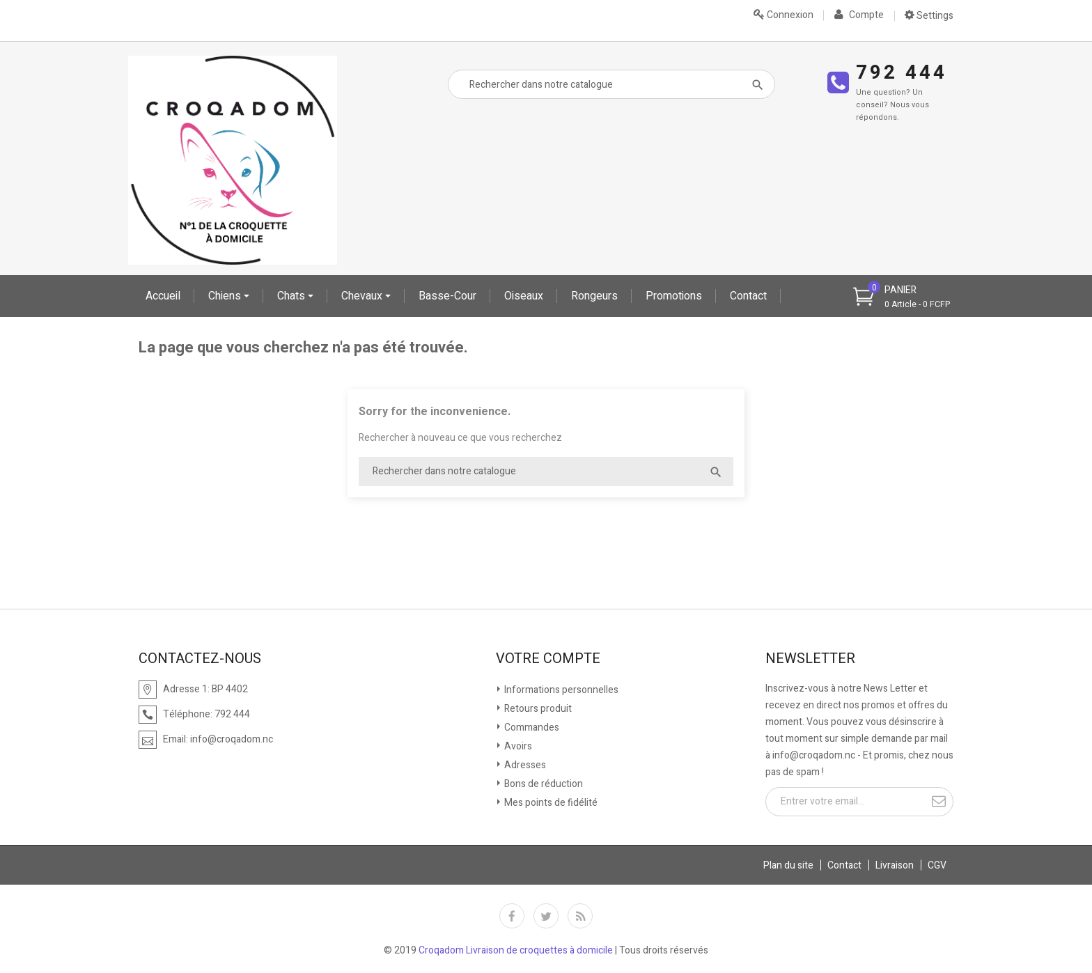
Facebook (511, 915)
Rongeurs (594, 296)
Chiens (226, 296)
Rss (580, 915)
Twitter (546, 915)
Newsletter (810, 659)
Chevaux (363, 296)
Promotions (674, 296)
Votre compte (548, 659)
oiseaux (523, 296)
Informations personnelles (560, 690)
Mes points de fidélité (550, 802)
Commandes (530, 727)
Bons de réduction (542, 784)
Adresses (524, 765)
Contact (748, 296)
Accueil (163, 296)
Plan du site (788, 865)
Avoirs (517, 746)
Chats (292, 296)
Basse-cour (447, 296)
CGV (937, 865)
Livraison (894, 865)
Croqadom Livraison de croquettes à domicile (516, 950)
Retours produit (537, 708)
